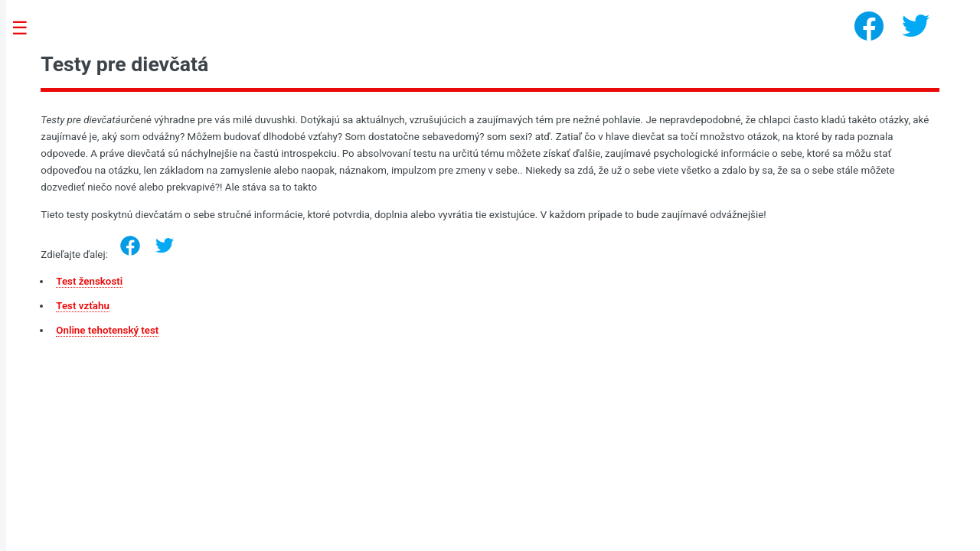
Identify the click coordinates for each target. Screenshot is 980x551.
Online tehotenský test (107, 330)
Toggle (27, 28)
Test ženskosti (89, 281)
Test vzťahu (82, 305)
